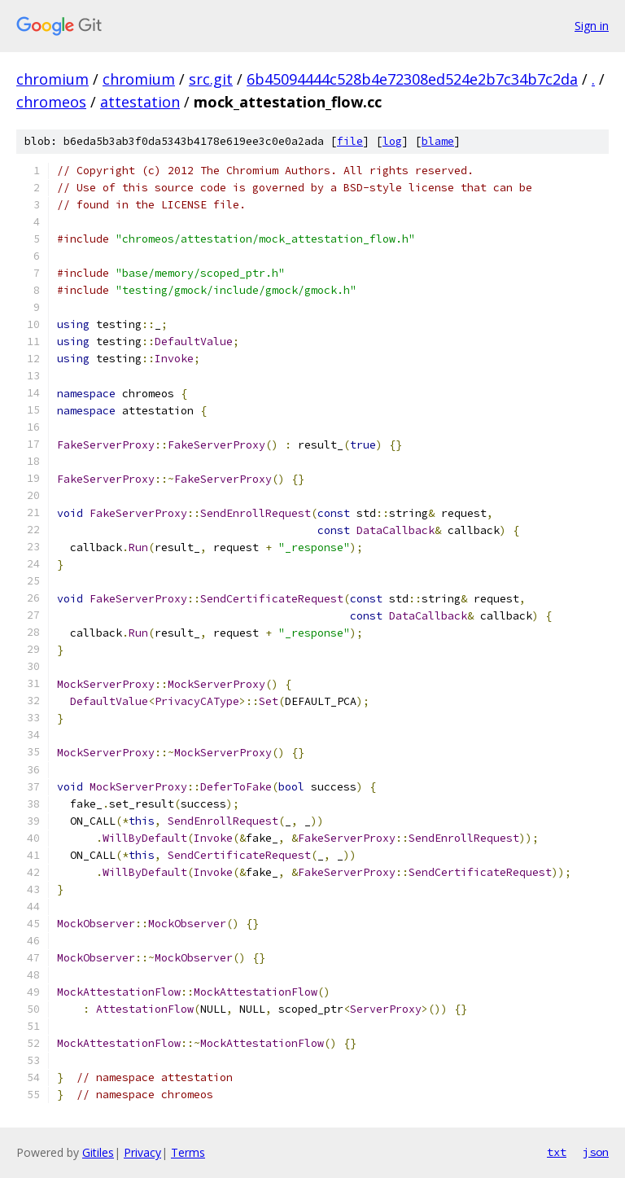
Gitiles (98, 1152)
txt (556, 1152)
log (392, 141)
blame (438, 141)
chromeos (51, 102)
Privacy (142, 1152)
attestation (140, 102)
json (596, 1152)
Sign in (592, 25)
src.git (211, 79)
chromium (52, 79)
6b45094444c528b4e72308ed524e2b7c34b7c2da (412, 79)
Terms (188, 1152)
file (350, 141)
